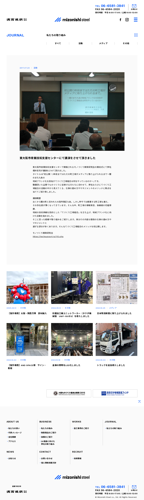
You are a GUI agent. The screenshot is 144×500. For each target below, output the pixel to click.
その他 (126, 43)
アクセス (12, 441)
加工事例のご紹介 (81, 428)
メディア (103, 43)
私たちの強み (47, 428)
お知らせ (12, 459)
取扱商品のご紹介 (48, 433)
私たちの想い (14, 428)
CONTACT (45, 451)
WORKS (76, 421)
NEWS (10, 451)
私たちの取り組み (114, 428)
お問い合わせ (47, 459)
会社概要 (12, 437)
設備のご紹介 (47, 437)
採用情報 (77, 459)
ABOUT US (13, 421)
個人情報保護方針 (48, 463)
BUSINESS (45, 421)
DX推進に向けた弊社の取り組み (48, 442)
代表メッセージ (15, 433)
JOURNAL (110, 421)
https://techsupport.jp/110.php (48, 236)
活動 (80, 43)
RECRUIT (77, 451)
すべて (58, 43)
